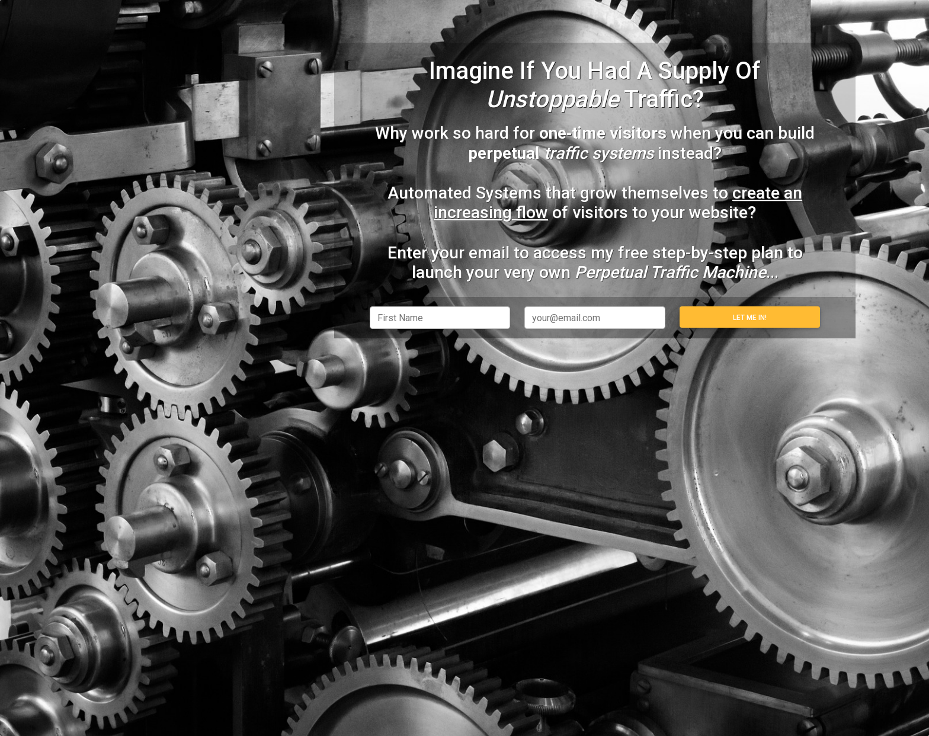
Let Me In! (750, 317)
